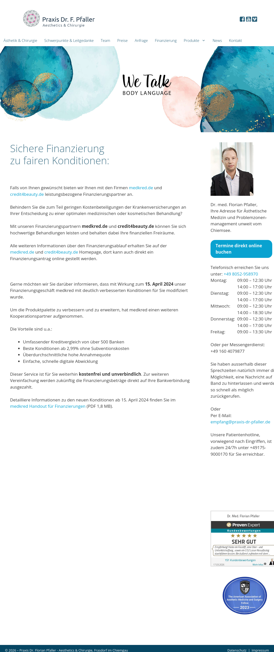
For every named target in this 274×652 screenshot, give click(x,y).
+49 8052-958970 (241, 274)
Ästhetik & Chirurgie (20, 40)
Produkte (196, 40)
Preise (122, 40)
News (217, 40)
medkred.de (141, 188)
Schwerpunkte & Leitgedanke (69, 40)
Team (105, 40)
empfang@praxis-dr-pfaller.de (240, 422)
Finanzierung (166, 40)
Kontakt (235, 40)
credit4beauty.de (27, 194)
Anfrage (141, 40)
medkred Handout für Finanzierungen (48, 406)
